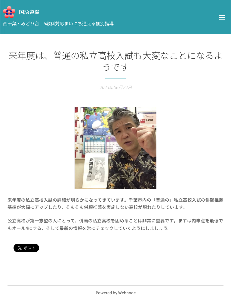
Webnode (127, 292)
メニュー (222, 17)
